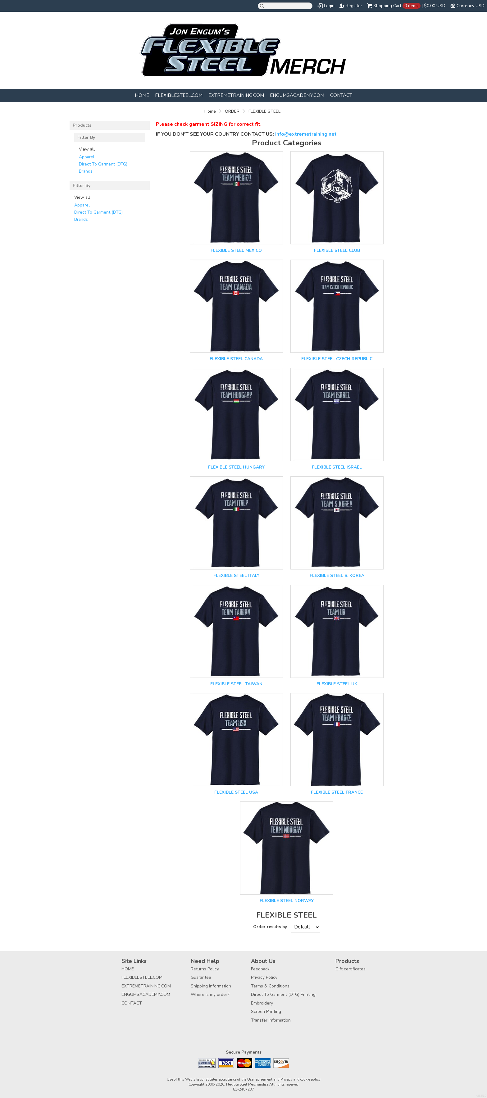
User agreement (259, 1079)
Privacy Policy (264, 977)
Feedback (260, 969)
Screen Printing (266, 1011)
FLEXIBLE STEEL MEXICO (236, 250)
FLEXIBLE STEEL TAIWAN (236, 684)
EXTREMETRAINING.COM (236, 95)
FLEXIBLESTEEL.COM (179, 95)
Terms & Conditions (270, 986)
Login (329, 6)
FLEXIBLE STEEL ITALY (236, 575)
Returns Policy (205, 969)
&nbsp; (236, 197)
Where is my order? (210, 994)
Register (354, 6)
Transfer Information (271, 1020)
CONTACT (341, 95)
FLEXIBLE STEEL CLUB (337, 250)
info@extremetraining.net (306, 134)
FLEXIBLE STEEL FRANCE (337, 792)
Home (210, 111)
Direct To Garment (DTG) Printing (283, 994)
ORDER (232, 111)
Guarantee (201, 977)
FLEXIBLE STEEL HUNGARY (236, 467)
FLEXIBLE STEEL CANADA (236, 359)
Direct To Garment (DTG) (103, 164)
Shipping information (211, 986)
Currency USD (471, 6)
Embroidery (262, 1003)
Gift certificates (350, 969)
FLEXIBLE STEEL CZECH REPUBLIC (336, 359)
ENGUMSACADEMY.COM (297, 95)
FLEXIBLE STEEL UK (336, 684)
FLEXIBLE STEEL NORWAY (287, 901)
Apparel (86, 157)
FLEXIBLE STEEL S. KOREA (337, 575)
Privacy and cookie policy (300, 1079)
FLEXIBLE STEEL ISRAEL (337, 467)
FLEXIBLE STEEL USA (236, 792)
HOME (142, 95)
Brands (86, 171)
